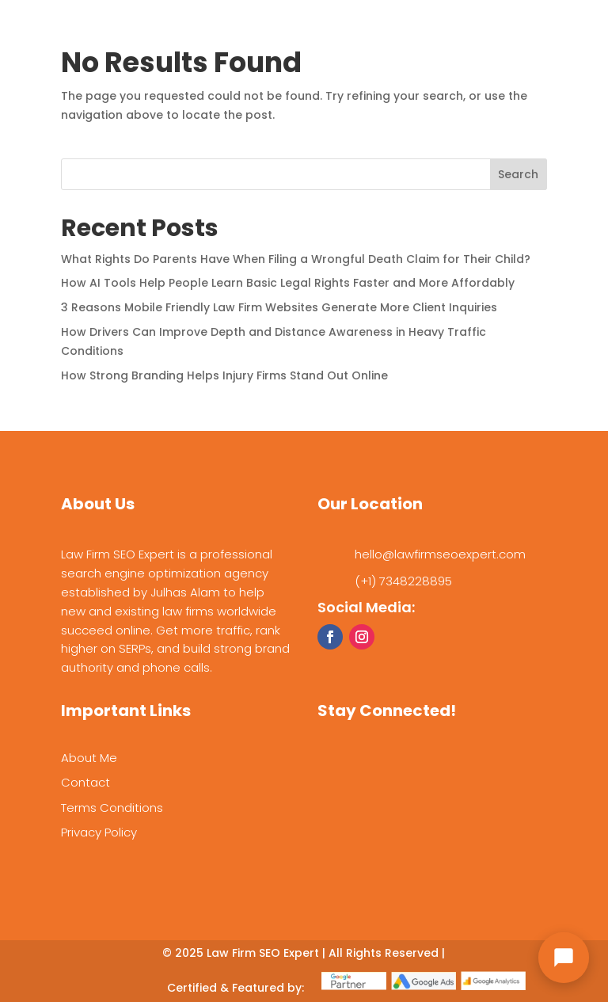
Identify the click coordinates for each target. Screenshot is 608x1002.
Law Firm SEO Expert (263, 953)
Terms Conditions (112, 807)
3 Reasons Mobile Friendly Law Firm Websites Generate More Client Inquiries (279, 307)
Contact (85, 782)
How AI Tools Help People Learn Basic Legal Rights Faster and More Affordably (288, 283)
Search (518, 174)
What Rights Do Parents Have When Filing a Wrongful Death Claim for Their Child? (295, 259)
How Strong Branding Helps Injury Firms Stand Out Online (224, 375)
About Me (89, 757)
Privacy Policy (99, 832)
